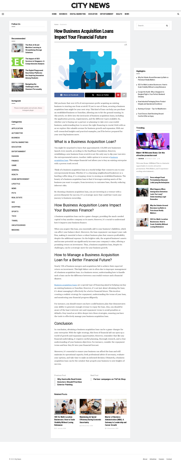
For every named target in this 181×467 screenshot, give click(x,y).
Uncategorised (19, 225)
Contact (169, 459)
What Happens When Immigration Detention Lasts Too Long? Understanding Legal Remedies (159, 194)
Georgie (141, 158)
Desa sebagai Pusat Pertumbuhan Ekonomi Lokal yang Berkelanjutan (159, 180)
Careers (161, 459)
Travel (15, 221)
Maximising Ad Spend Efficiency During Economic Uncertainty (90, 420)
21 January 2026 (60, 428)
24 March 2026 (150, 158)
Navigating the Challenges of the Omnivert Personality (33, 86)
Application (17, 128)
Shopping (16, 207)
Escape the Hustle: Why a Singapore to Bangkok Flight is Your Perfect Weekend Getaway (151, 94)
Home (54, 14)
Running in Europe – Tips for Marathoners (152, 109)
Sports (15, 211)
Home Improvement (20, 179)
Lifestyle (16, 184)
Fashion (15, 156)
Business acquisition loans (65, 285)
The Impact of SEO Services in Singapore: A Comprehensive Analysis (34, 61)
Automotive (17, 133)
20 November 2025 (86, 426)
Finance (15, 161)
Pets (14, 193)
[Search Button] (167, 25)
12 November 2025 (111, 428)
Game (14, 165)
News (127, 14)
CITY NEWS (90, 5)
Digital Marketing (78, 14)
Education (92, 14)
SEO (13, 202)
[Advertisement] (153, 49)
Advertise (153, 459)
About (145, 459)
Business (63, 14)
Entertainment (106, 14)
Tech (14, 216)
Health (119, 14)
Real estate (17, 198)
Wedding (15, 230)
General (15, 170)
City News (17, 459)
